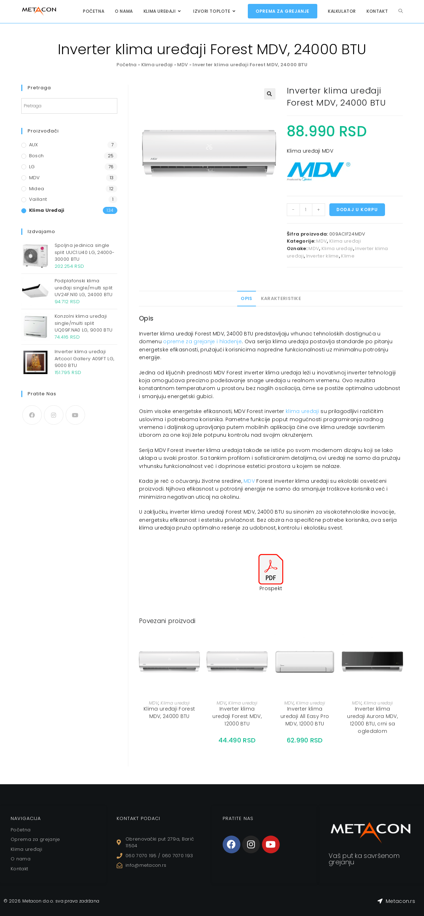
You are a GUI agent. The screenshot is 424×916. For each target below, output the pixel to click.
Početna (127, 64)
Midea (36, 188)
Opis (246, 298)
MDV (182, 64)
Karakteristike (281, 298)
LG (32, 166)
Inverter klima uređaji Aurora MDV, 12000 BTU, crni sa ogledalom (372, 720)
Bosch (36, 155)
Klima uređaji (157, 64)
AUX (33, 144)
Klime (348, 256)
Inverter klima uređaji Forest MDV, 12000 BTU (237, 716)
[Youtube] (75, 415)
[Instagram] (53, 415)
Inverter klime (322, 256)
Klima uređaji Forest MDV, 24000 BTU (169, 712)
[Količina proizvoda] (306, 209)
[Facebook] (32, 415)
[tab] (246, 298)
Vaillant (38, 199)
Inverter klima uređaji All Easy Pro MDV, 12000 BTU (304, 716)
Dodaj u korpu (357, 210)
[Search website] (400, 11)
